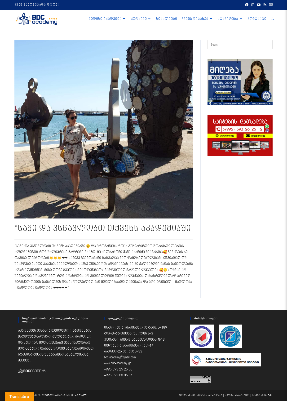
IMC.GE (70, 395)
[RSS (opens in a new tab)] (265, 5)
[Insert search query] (240, 44)
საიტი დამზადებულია (49, 395)
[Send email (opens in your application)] (270, 5)
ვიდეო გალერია (209, 395)
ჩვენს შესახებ (262, 395)
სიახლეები (186, 395)
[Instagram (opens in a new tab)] (253, 5)
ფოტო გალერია (237, 395)
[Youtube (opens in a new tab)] (259, 5)
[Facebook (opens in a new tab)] (247, 5)
